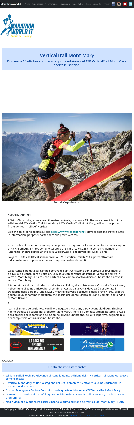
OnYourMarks (77, 415)
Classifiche (77, 3)
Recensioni (65, 3)
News (27, 3)
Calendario (37, 3)
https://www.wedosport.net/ (68, 232)
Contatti (97, 3)
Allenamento (51, 3)
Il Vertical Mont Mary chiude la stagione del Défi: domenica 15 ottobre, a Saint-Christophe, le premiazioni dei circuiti (63, 384)
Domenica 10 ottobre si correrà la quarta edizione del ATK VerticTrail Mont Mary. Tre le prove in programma (65, 396)
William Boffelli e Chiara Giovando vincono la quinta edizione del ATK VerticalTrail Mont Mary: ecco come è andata (67, 377)
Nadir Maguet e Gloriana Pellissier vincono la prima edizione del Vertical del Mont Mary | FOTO (65, 402)
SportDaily (90, 415)
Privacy (106, 3)
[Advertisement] (83, 26)
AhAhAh (101, 415)
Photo (88, 3)
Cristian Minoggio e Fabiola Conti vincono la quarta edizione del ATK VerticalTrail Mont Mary (63, 390)
